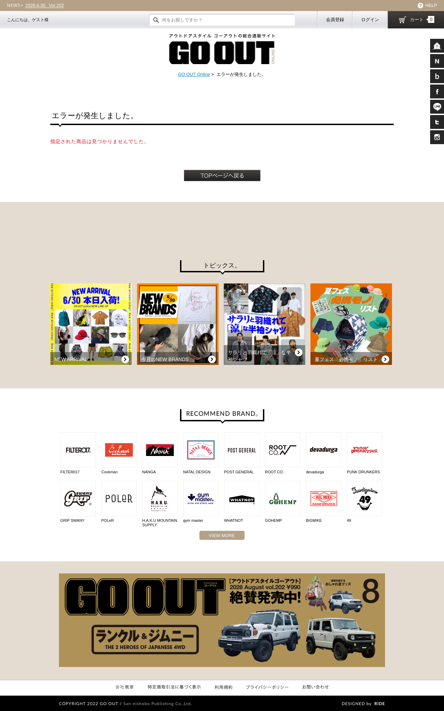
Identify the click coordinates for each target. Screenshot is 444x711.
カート (422, 19)
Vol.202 (44, 5)
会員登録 (335, 19)
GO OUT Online (194, 74)
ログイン (370, 19)
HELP (431, 5)
